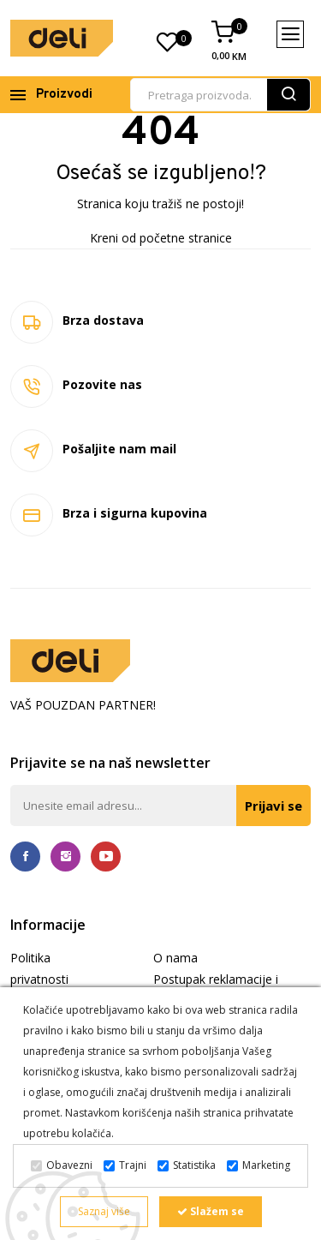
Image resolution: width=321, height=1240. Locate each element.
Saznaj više (104, 1211)
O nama (175, 957)
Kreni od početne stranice (161, 238)
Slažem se (210, 1211)
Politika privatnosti (39, 968)
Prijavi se (273, 805)
